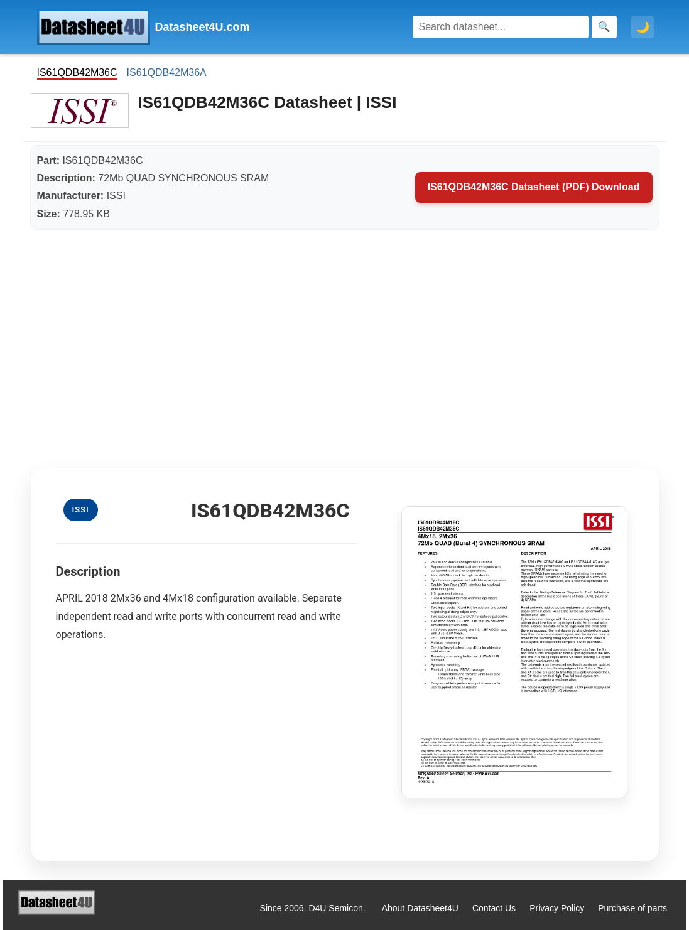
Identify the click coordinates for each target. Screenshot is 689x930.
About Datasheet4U (420, 908)
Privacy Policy (556, 908)
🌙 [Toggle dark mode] (642, 27)
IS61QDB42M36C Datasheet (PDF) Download (534, 186)
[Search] (501, 27)
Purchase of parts (632, 908)
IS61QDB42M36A (167, 72)
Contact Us (494, 908)
